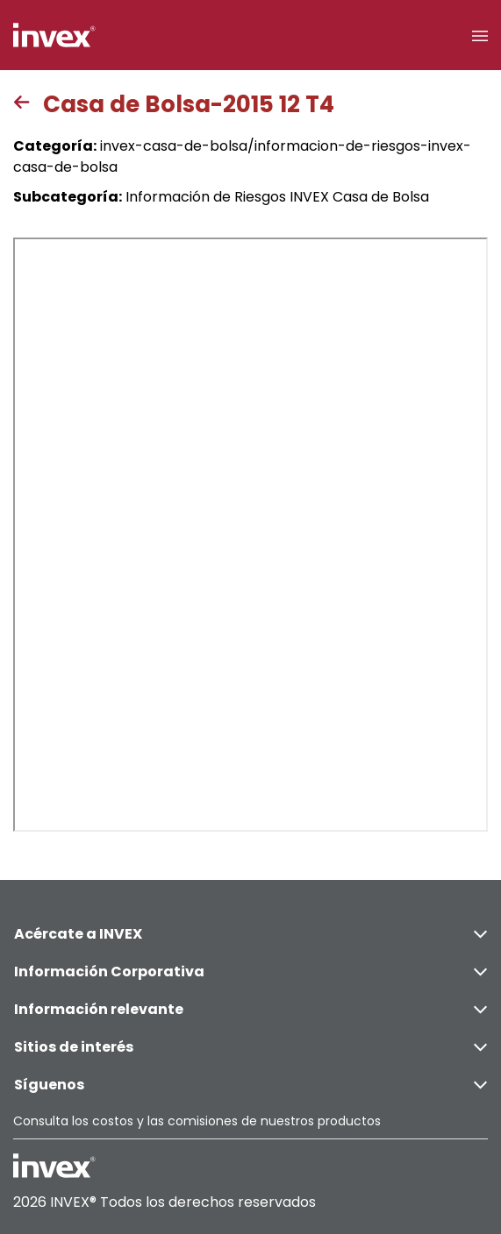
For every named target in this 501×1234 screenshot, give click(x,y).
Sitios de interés (250, 1047)
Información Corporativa (250, 971)
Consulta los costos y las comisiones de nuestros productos (197, 1121)
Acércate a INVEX (250, 934)
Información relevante (250, 1009)
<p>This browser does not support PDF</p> (250, 535)
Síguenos (250, 1084)
